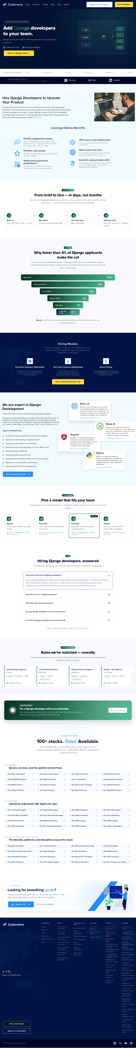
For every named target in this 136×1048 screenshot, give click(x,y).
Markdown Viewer (109, 977)
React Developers (78, 932)
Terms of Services (93, 928)
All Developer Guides (127, 928)
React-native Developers (78, 954)
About (27, 4)
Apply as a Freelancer (99, 4)
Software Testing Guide (128, 1031)
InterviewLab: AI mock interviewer (112, 956)
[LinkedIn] (114, 1043)
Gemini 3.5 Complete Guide (128, 969)
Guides (66, 4)
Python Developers (78, 944)
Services (36, 4)
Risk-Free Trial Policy (95, 933)
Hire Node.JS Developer (62, 928)
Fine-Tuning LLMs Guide (128, 1005)
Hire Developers (124, 4)
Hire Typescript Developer (63, 959)
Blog (53, 4)
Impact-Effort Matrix (110, 940)
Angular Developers (78, 949)
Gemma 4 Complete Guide (128, 959)
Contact (45, 4)
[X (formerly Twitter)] (120, 1043)
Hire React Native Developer (64, 938)
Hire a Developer (17, 1024)
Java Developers (80, 928)
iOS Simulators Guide (127, 1021)
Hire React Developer (61, 933)
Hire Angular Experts (79, 449)
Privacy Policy (95, 937)
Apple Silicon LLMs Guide (126, 1000)
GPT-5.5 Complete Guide (128, 944)
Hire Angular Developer (62, 954)
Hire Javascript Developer (63, 949)
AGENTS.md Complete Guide (128, 985)
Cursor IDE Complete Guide (128, 990)
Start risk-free (118, 710)
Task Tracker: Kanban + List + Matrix (111, 934)
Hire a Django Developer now (68, 382)
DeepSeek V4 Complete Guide (128, 933)
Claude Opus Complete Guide (128, 938)
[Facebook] (131, 1043)
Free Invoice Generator (110, 928)
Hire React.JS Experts (89, 418)
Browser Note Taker (111, 971)
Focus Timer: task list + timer (112, 951)
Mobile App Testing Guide (127, 1026)
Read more (37, 118)
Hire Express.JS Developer (63, 944)
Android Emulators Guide (128, 1016)
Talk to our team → (81, 629)
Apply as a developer (17, 1031)
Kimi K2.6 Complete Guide (128, 964)
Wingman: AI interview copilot (112, 961)
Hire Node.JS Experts (115, 438)
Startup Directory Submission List (112, 946)
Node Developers (80, 937)
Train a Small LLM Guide (128, 1011)
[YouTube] (125, 1043)
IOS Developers (79, 940)
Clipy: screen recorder (110, 966)
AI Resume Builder (110, 982)
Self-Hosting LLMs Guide (126, 995)
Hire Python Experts (104, 467)
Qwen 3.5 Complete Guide (128, 954)
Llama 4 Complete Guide (128, 949)
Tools (59, 4)
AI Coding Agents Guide (128, 980)
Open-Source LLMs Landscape (128, 974)
